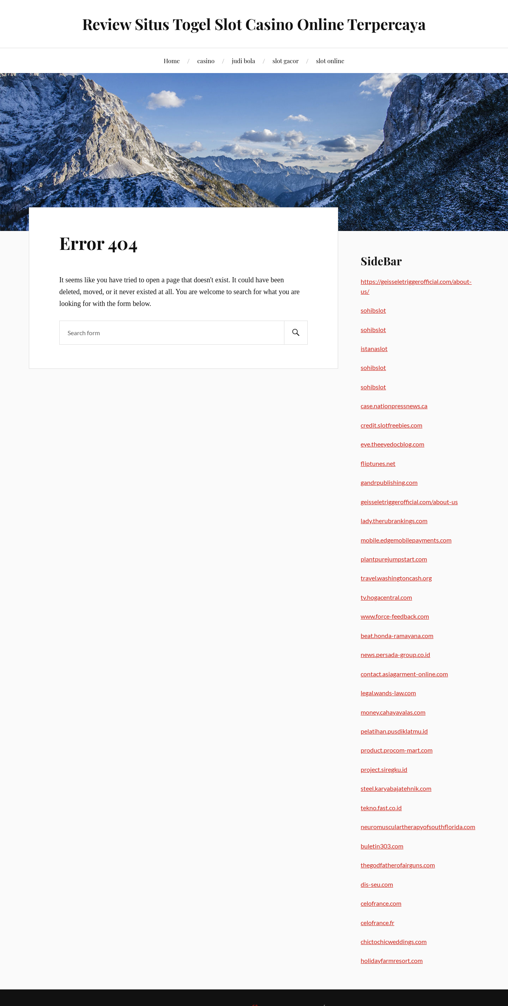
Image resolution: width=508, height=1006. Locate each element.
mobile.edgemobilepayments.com (406, 540)
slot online (330, 60)
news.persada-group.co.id (395, 654)
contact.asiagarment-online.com (404, 674)
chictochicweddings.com (394, 941)
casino (205, 60)
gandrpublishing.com (389, 482)
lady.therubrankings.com (394, 520)
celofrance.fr (377, 922)
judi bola (243, 60)
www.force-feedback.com (395, 616)
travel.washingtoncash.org (396, 578)
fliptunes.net (378, 463)
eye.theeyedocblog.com (392, 444)
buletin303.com (382, 846)
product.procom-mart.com (397, 750)
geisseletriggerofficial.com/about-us (409, 501)
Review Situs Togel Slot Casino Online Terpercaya (254, 24)
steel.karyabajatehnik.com (396, 788)
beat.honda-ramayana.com (397, 635)
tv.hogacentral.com (386, 597)
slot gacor (286, 60)
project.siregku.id (384, 769)
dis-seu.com (377, 884)
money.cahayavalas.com (393, 712)
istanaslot (374, 348)
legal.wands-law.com (388, 692)
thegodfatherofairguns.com (398, 865)
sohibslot (373, 310)
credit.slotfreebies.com (391, 425)
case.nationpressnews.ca (394, 405)
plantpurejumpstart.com (394, 559)
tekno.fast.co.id (381, 807)
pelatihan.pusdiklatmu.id (394, 731)
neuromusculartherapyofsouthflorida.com (418, 826)
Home (172, 60)
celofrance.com (381, 903)
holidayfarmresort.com (392, 960)
